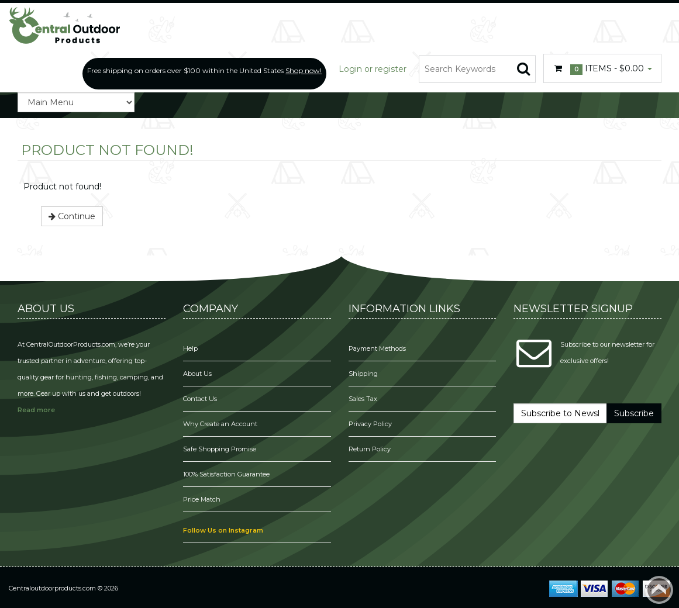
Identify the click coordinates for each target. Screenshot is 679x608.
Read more (36, 410)
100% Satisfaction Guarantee (227, 474)
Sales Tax (363, 399)
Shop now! (303, 70)
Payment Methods (377, 348)
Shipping (363, 373)
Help (190, 348)
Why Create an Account (220, 424)
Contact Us (200, 399)
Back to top (659, 590)
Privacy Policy (371, 424)
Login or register (372, 69)
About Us (197, 373)
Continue (72, 216)
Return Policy (370, 449)
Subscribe (634, 413)
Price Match (201, 499)
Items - (602, 69)
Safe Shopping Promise (219, 449)
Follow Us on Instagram (223, 530)
